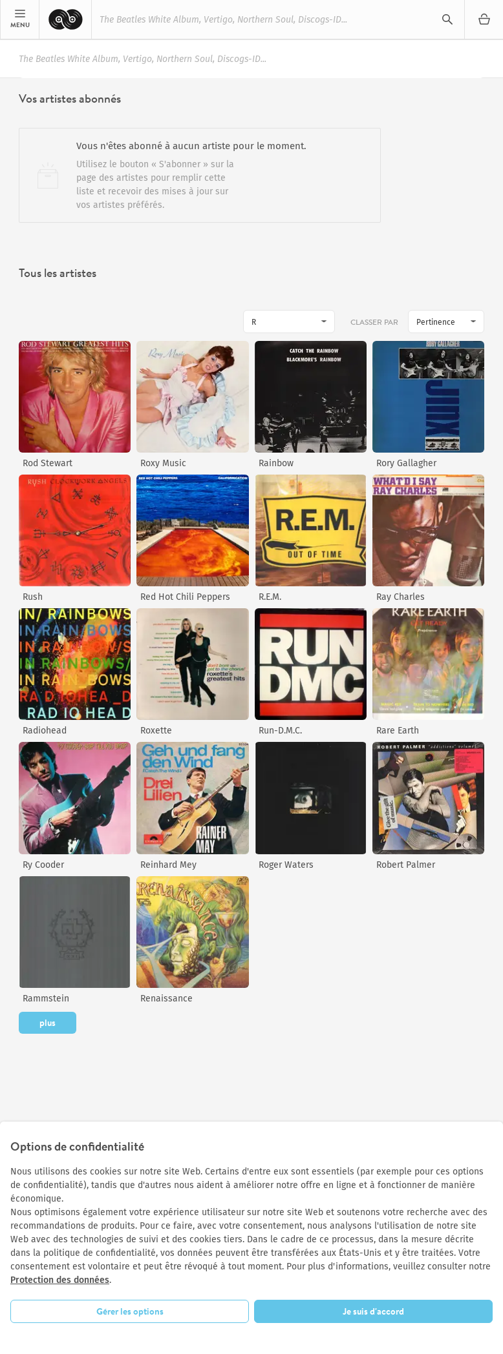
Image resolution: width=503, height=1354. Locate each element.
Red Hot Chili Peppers (185, 596)
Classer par (375, 321)
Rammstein (46, 998)
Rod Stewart (47, 463)
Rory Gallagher (406, 463)
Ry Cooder (43, 864)
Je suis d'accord (373, 1311)
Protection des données (59, 1280)
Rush (33, 596)
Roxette (156, 730)
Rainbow (276, 463)
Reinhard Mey (168, 864)
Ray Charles (400, 596)
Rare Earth (397, 730)
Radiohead (45, 730)
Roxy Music (163, 463)
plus (47, 1022)
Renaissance (166, 998)
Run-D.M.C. (280, 730)
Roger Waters (286, 864)
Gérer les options (130, 1311)
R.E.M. (270, 596)
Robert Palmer (405, 864)
